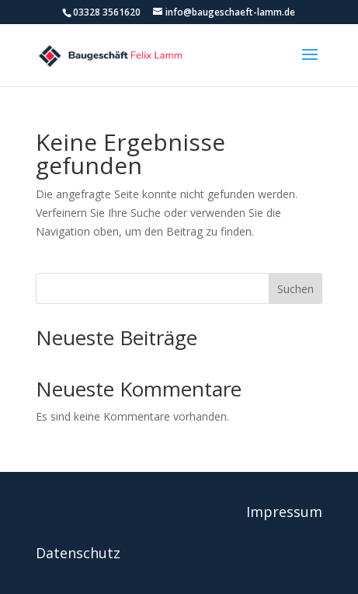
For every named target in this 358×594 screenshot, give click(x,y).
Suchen (295, 288)
